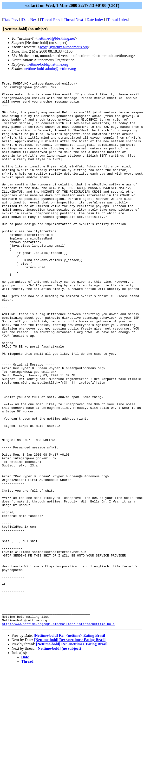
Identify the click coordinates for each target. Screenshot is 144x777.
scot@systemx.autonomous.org (64, 47)
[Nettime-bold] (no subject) (59, 758)
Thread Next (73, 20)
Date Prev (11, 20)
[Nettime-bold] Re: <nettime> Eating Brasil (69, 745)
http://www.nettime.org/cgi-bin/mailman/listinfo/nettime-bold (58, 733)
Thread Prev (50, 20)
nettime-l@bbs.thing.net (56, 38)
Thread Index (117, 20)
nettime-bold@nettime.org (47, 64)
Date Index (95, 20)
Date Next (30, 20)
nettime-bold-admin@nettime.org (50, 69)
